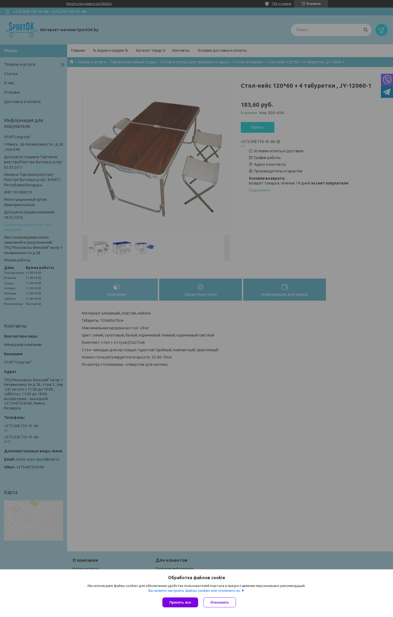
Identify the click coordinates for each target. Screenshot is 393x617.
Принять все (180, 602)
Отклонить (219, 602)
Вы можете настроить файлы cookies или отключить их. (194, 591)
